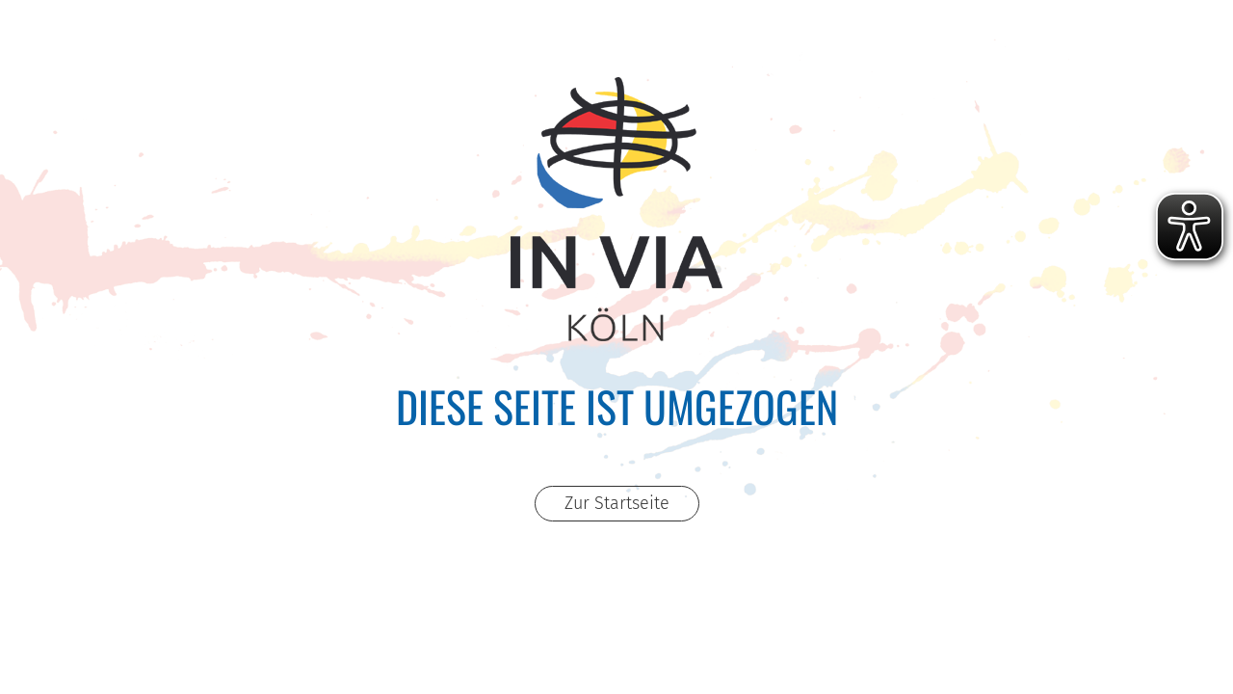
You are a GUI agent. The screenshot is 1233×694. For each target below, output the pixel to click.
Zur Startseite (616, 503)
